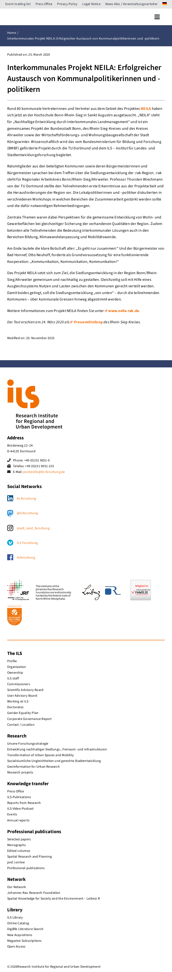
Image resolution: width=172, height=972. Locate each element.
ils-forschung (26, 498)
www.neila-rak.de (122, 310)
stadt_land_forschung (33, 528)
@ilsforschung (27, 513)
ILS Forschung (27, 543)
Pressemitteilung (86, 322)
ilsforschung (26, 557)
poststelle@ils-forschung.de (44, 472)
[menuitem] (164, 4)
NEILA (146, 108)
